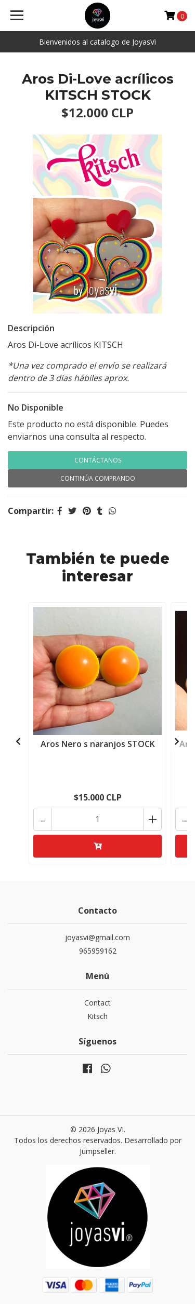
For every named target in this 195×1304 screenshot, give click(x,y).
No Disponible (35, 407)
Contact (97, 1003)
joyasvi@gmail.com (97, 937)
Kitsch (97, 1016)
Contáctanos (97, 460)
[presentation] (18, 741)
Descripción (31, 328)
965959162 (97, 951)
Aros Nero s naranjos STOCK (98, 744)
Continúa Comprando (97, 478)
